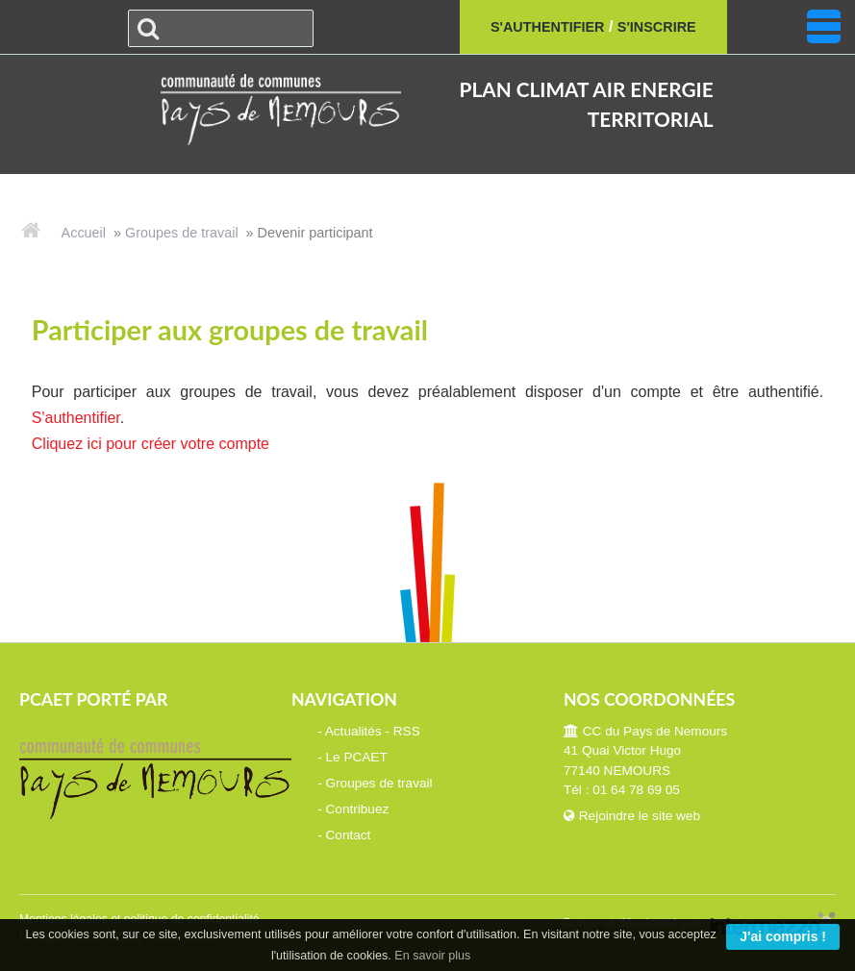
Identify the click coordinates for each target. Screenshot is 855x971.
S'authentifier (547, 27)
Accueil (84, 232)
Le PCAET (357, 757)
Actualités (353, 731)
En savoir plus (432, 955)
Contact (348, 835)
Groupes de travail (182, 232)
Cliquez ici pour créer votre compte (150, 444)
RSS (406, 731)
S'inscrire (656, 27)
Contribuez (358, 809)
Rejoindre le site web (632, 816)
